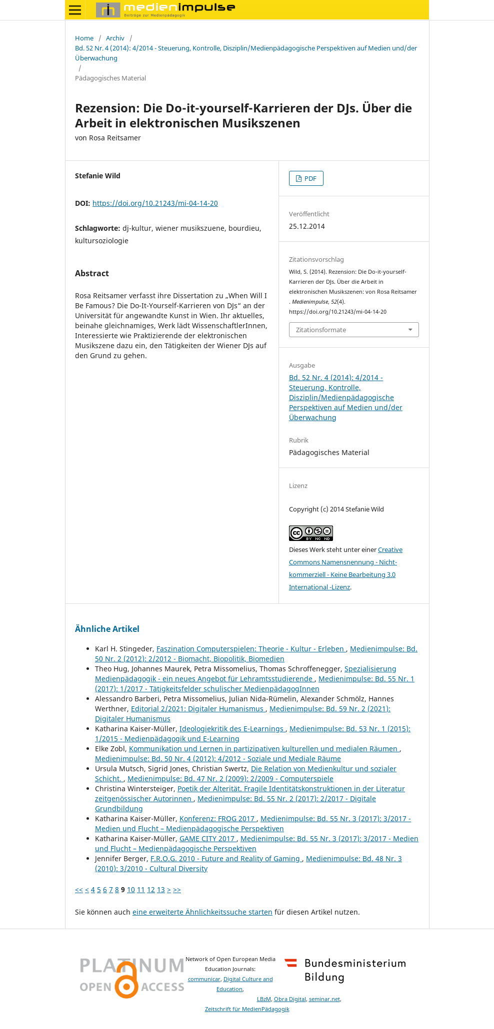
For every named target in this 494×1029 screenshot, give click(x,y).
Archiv (115, 37)
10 (131, 889)
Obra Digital (290, 999)
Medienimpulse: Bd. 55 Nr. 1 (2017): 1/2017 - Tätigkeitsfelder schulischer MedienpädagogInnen (254, 683)
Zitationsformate (321, 329)
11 (141, 889)
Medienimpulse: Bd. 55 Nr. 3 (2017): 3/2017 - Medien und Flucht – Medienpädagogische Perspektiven (253, 823)
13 (161, 889)
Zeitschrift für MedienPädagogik (247, 1009)
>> (177, 889)
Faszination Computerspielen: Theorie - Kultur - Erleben (251, 648)
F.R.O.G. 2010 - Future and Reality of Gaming (226, 858)
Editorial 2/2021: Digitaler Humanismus (198, 708)
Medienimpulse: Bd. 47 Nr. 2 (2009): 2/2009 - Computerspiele (231, 778)
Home (84, 37)
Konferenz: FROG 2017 (218, 818)
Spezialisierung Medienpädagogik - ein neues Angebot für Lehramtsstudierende (245, 673)
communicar (204, 979)
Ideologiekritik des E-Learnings (233, 728)
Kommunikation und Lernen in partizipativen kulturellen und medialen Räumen (264, 748)
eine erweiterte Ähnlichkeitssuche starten (202, 912)
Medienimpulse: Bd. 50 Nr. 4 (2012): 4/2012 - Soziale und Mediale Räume (218, 758)
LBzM (264, 999)
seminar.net (324, 999)
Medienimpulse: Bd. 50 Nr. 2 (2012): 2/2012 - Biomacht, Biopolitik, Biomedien (256, 653)
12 (151, 889)
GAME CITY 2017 (208, 838)
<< (79, 889)
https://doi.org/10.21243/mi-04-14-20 (155, 203)
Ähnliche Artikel (107, 628)
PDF (309, 178)
